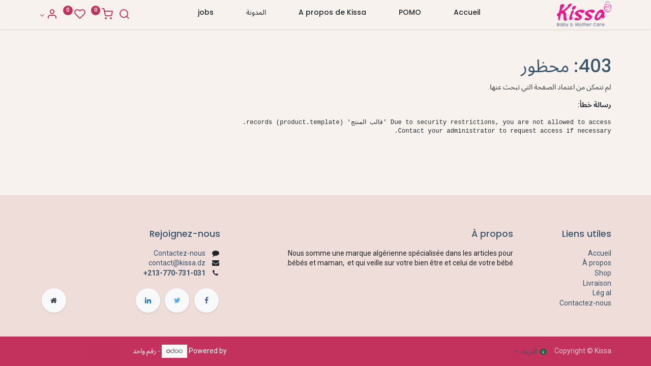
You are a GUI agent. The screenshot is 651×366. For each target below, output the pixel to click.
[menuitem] (467, 15)
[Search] (124, 15)
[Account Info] (48, 15)
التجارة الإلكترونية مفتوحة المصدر (85, 351)
